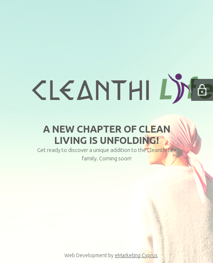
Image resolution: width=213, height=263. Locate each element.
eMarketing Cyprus (136, 255)
